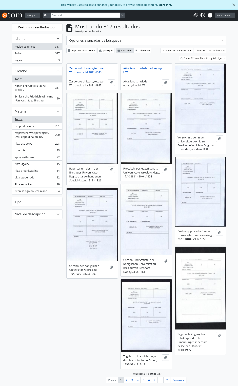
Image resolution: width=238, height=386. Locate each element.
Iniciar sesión (224, 15)
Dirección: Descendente (209, 50)
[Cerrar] (234, 4)
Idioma (20, 38)
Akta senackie (37, 185)
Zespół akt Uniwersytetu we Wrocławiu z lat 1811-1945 (86, 70)
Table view (142, 50)
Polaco (37, 54)
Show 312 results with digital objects (202, 58)
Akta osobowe (37, 144)
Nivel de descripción (30, 214)
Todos (18, 79)
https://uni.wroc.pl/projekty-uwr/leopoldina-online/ (37, 135)
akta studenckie (37, 178)
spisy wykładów (37, 158)
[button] (195, 15)
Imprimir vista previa (81, 50)
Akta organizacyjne (37, 171)
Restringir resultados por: (37, 27)
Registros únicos (37, 47)
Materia (20, 111)
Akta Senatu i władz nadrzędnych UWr (143, 70)
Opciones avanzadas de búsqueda (95, 40)
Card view (125, 50)
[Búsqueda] (85, 15)
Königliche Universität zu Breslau (37, 88)
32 (167, 380)
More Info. (165, 5)
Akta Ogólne (37, 164)
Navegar (32, 15)
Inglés (37, 60)
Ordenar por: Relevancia (176, 50)
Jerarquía (106, 50)
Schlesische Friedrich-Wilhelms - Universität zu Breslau (37, 98)
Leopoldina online (37, 127)
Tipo (18, 202)
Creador (21, 71)
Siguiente (178, 380)
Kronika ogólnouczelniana (37, 191)
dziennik (37, 151)
